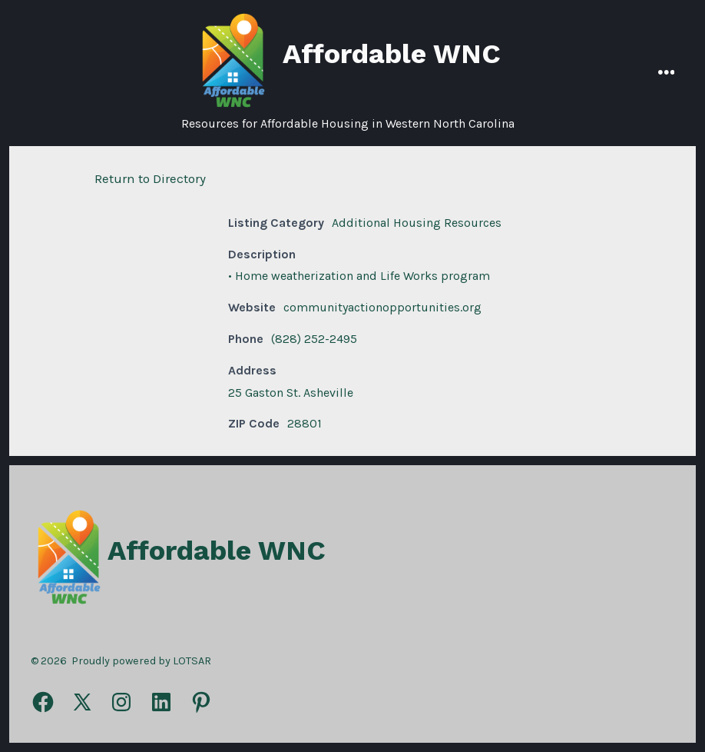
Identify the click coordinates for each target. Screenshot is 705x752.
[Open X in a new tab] (82, 702)
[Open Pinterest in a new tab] (201, 702)
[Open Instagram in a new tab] (121, 702)
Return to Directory (150, 178)
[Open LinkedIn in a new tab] (161, 702)
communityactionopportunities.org (382, 307)
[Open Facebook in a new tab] (43, 702)
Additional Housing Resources (416, 222)
